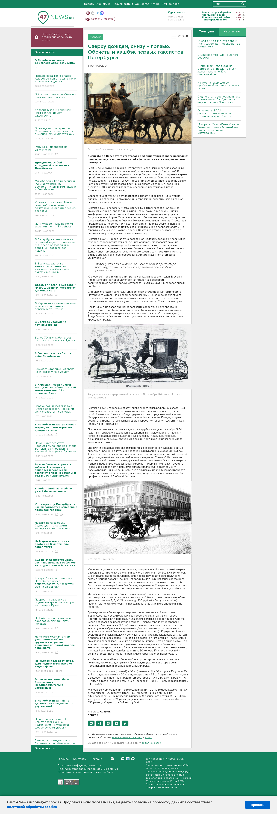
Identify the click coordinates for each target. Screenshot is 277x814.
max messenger (102, 13)
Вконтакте (112, 758)
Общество (142, 4)
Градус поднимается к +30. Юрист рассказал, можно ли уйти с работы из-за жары (56, 411)
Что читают (233, 31)
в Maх (148, 738)
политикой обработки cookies (32, 807)
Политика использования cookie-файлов (85, 772)
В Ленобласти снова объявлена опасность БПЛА (57, 37)
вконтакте (92, 13)
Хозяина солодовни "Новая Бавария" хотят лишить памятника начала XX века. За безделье (56, 209)
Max (133, 758)
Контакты (79, 759)
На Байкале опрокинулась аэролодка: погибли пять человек (56, 623)
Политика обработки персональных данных (88, 769)
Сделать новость (102, 19)
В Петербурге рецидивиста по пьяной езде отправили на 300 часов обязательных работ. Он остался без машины (56, 247)
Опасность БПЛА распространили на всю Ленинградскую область (214, 113)
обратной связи (151, 743)
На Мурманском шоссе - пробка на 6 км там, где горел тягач (218, 86)
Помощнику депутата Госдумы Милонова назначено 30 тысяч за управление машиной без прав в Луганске (56, 450)
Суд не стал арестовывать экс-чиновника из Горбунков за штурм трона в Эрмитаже (219, 99)
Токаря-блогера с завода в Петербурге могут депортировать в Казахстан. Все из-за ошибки (56, 585)
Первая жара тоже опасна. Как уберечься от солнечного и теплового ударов (56, 81)
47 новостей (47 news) (162, 759)
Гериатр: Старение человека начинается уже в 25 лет (56, 373)
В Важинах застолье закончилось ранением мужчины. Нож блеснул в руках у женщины (56, 270)
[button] (91, 723)
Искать (242, 3)
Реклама (96, 759)
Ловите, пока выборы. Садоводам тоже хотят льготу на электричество (56, 528)
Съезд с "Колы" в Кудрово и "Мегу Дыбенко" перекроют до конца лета (219, 44)
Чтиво (155, 4)
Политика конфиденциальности (79, 765)
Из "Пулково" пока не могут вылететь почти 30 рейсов (56, 228)
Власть (89, 4)
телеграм (97, 13)
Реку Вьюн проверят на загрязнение (56, 151)
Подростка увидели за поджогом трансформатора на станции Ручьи (56, 605)
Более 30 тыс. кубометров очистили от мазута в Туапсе (56, 342)
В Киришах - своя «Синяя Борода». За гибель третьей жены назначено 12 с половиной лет (217, 70)
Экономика (103, 4)
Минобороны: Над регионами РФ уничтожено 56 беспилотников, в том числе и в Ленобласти (56, 188)
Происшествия (123, 4)
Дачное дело (170, 4)
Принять (257, 805)
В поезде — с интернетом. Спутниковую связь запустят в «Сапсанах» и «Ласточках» (56, 133)
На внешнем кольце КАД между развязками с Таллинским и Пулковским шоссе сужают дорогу (56, 726)
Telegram (127, 758)
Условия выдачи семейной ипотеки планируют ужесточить (56, 115)
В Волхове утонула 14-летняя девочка (218, 56)
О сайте (63, 759)
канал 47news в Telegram (127, 738)
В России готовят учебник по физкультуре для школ (56, 98)
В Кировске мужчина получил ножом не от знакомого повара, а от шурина (56, 308)
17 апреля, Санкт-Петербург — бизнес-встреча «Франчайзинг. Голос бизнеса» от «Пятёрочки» (219, 128)
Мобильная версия (88, 13)
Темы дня (206, 31)
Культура (95, 37)
